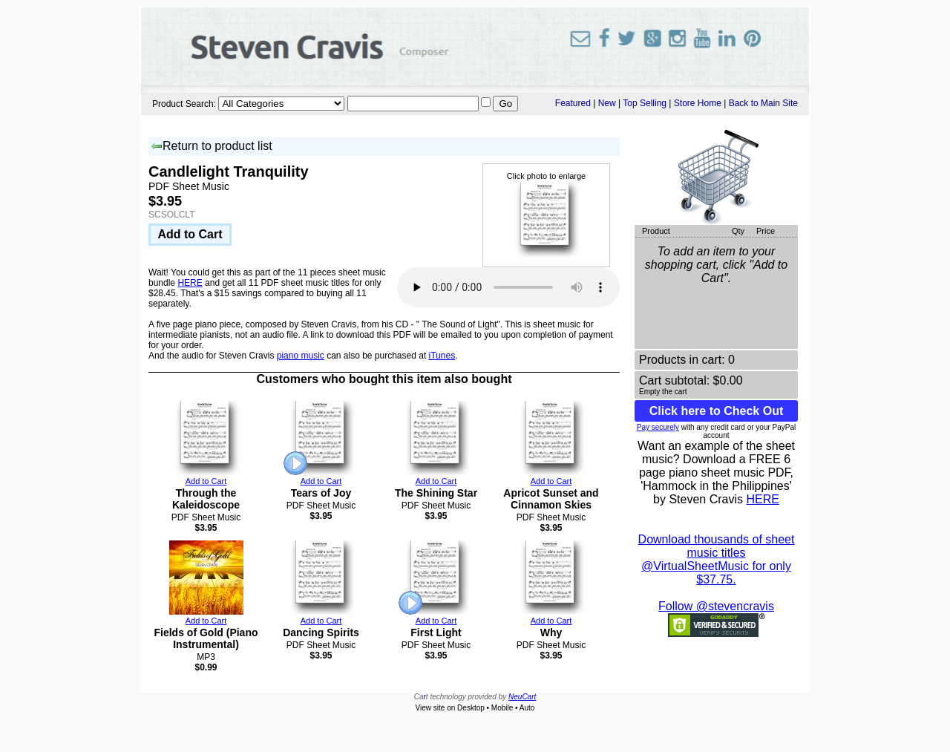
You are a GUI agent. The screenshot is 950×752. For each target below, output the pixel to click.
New (607, 103)
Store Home (697, 103)
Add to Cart (189, 234)
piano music (300, 355)
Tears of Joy (321, 493)
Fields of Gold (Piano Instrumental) (206, 638)
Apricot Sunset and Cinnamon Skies (550, 499)
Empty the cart (663, 392)
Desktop (471, 708)
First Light (435, 632)
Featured (573, 103)
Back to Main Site (763, 103)
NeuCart (522, 697)
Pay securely (658, 427)
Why (551, 632)
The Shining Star (436, 493)
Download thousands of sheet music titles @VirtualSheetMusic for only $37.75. (716, 559)
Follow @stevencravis (716, 606)
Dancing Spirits (321, 632)
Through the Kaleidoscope (206, 499)
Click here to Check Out (716, 411)
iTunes (442, 355)
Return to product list (211, 147)
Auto (527, 708)
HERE (189, 283)
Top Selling (644, 103)
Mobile (502, 708)
